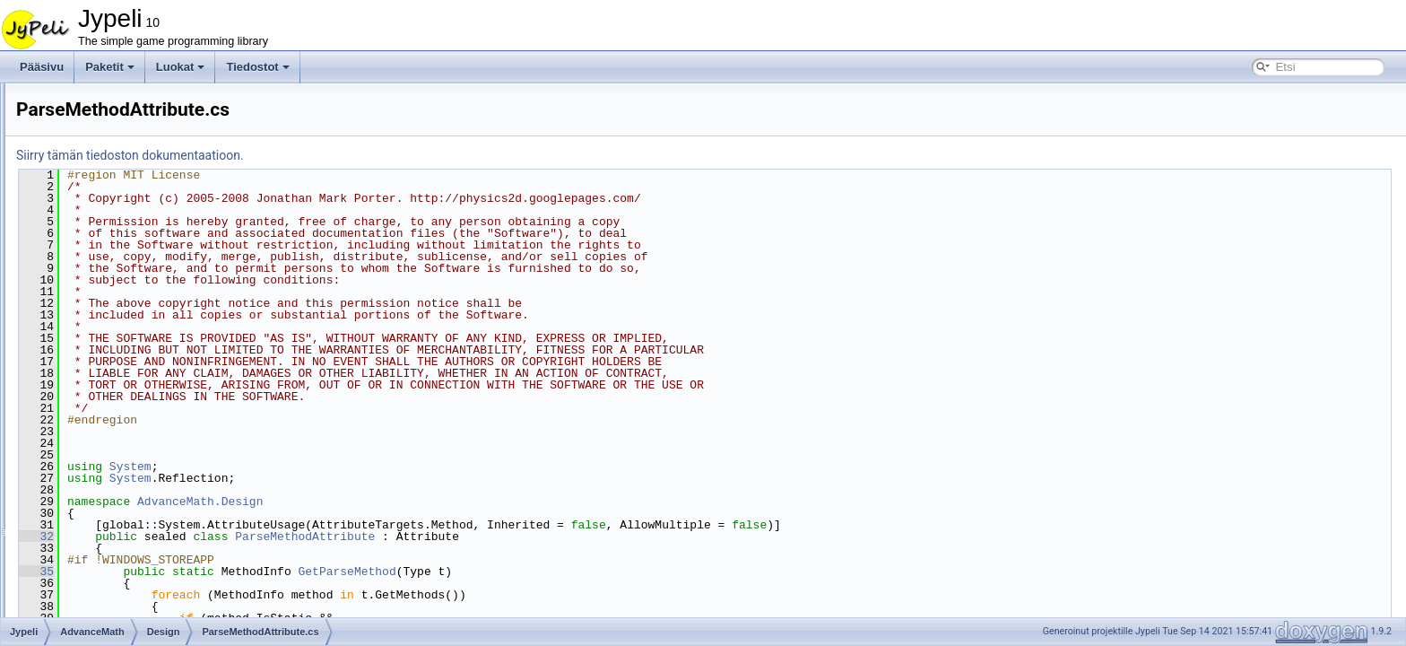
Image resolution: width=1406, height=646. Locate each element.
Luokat (180, 67)
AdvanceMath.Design (424, 501)
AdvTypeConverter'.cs (154, 315)
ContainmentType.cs (137, 453)
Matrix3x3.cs (118, 552)
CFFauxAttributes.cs (137, 413)
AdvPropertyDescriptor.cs (162, 295)
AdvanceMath (106, 216)
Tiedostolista (75, 176)
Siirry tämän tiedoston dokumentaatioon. (354, 155)
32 (260, 536)
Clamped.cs (116, 433)
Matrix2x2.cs (118, 512)
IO (94, 394)
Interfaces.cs (118, 473)
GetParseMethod (571, 571)
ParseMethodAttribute (529, 536)
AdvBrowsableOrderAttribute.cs (177, 275)
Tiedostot (257, 67)
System (355, 466)
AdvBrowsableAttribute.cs (163, 255)
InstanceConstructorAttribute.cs (177, 334)
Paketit (110, 67)
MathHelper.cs (122, 492)
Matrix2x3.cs (118, 532)
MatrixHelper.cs (125, 591)
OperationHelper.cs (134, 611)
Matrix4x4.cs (118, 571)
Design (104, 236)
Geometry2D (118, 374)
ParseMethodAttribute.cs (161, 354)
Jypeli (30, 98)
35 (260, 571)
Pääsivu (42, 67)
